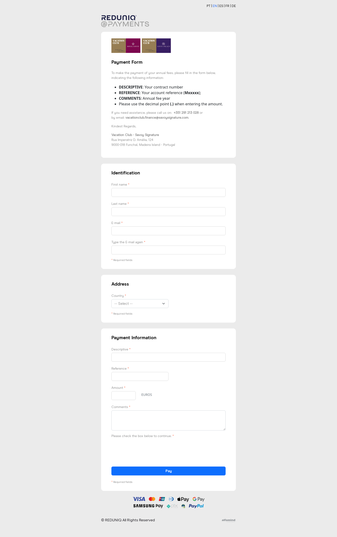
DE (234, 6)
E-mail (117, 223)
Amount (118, 388)
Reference (120, 368)
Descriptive (121, 349)
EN (215, 6)
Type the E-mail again (128, 242)
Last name (120, 204)
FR (227, 6)
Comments (120, 407)
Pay (168, 471)
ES (221, 6)
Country (118, 296)
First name (120, 184)
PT (208, 6)
